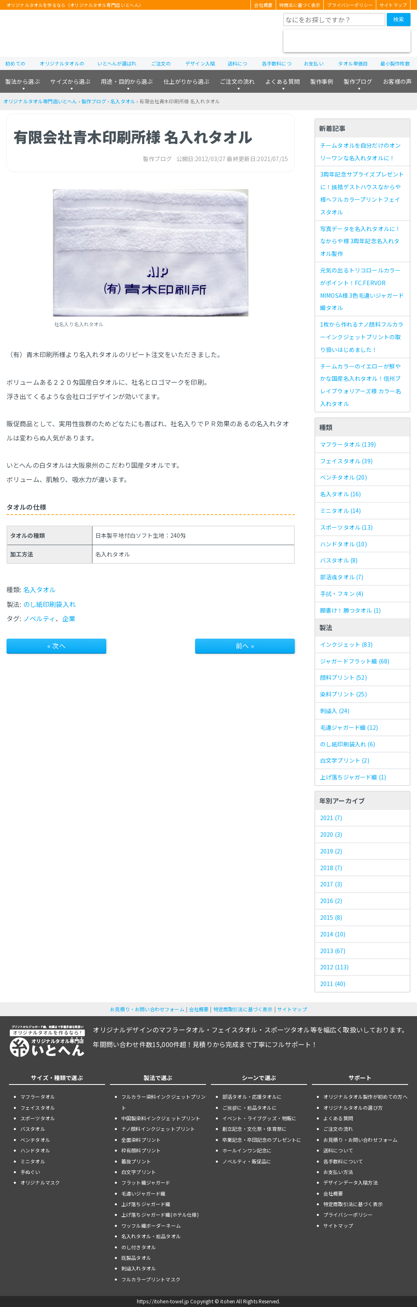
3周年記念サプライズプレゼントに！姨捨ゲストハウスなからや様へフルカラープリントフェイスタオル (362, 193)
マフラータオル (348, 444)
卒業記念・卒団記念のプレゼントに (262, 1139)
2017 (331, 884)
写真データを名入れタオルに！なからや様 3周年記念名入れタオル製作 (360, 241)
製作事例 (322, 81)
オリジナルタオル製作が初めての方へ (365, 1096)
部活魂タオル (342, 577)
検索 (398, 19)
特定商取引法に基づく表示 (243, 1009)
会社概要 (263, 5)
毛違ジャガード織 (349, 727)
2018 (331, 868)
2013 (332, 951)
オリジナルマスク (40, 1182)
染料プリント (343, 694)
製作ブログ (358, 81)
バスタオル (339, 560)
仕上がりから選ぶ (186, 81)
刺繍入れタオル (138, 1268)
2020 (331, 834)
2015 (331, 917)
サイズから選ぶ (70, 81)
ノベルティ (39, 618)
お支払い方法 (338, 1171)
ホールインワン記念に (247, 1150)
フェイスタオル (346, 461)
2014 (332, 934)
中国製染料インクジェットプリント (161, 1118)
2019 (331, 851)
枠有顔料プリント (141, 1150)
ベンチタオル (343, 477)
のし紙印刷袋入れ (49, 604)
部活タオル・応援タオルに (252, 1096)
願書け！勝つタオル (350, 610)
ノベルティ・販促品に (247, 1161)
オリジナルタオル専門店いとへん (40, 101)
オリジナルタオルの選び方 (353, 1107)
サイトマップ (393, 5)
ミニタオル (340, 510)
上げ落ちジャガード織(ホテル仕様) (160, 1214)
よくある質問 (282, 81)
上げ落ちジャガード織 (353, 777)
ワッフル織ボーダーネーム (151, 1225)
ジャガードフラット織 (354, 661)
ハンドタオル (343, 544)
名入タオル (122, 101)
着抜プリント (136, 1161)
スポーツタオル (346, 527)
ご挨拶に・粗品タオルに (249, 1107)
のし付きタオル (138, 1247)
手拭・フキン (342, 593)
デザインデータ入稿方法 (350, 1182)
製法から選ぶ (22, 81)
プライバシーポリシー (350, 5)
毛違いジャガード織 (143, 1193)
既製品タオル (136, 1257)
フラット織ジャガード (146, 1182)
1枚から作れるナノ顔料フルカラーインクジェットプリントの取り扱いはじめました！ (362, 336)
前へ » (245, 645)
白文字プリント (344, 760)
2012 (334, 967)
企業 (68, 618)
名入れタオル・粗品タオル (151, 1236)
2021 (331, 818)
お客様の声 (397, 81)
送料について (338, 1150)
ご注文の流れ (237, 81)
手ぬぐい (30, 1171)
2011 (332, 984)
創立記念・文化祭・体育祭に (254, 1128)
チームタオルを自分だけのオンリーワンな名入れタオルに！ (360, 151)
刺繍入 (334, 711)
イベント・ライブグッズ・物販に (259, 1118)
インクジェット (346, 644)
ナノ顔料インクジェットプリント (158, 1128)
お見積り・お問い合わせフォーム (147, 1009)
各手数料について (343, 1161)
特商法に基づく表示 (299, 5)
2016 (331, 901)
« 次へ (56, 645)
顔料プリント (343, 677)
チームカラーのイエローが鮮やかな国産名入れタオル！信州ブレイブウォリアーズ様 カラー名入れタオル (360, 385)
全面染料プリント (141, 1139)
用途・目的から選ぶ (127, 81)
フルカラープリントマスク (150, 1279)
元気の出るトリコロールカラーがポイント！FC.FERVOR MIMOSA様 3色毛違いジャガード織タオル (362, 289)
